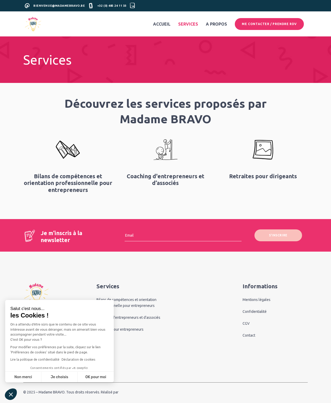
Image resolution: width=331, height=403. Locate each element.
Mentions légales (256, 300)
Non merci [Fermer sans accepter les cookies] (23, 377)
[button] (11, 394)
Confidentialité (255, 311)
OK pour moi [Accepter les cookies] (95, 377)
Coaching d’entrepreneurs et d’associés (128, 317)
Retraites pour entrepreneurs (120, 329)
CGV (246, 323)
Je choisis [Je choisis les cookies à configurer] (59, 377)
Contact (249, 335)
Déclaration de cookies (78, 359)
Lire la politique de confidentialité (34, 359)
